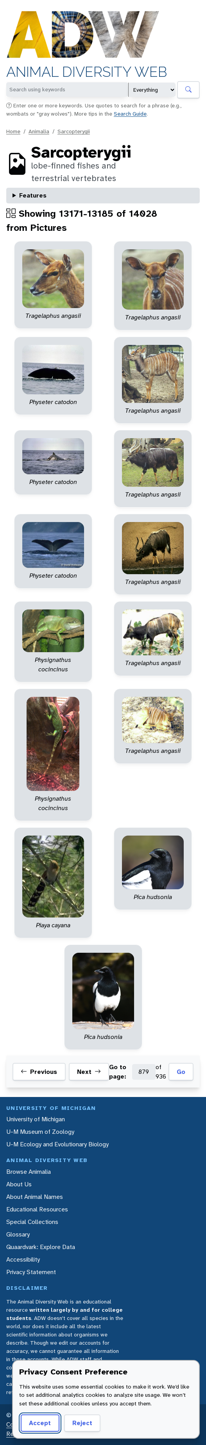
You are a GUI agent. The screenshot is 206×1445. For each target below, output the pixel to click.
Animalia (39, 131)
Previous (39, 1072)
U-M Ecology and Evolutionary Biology (57, 1144)
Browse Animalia (28, 1172)
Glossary (18, 1234)
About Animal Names (34, 1197)
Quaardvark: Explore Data (40, 1247)
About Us (19, 1184)
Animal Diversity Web (86, 72)
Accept (40, 1423)
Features (33, 195)
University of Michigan (35, 1119)
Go (181, 1072)
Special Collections (32, 1222)
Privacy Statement (31, 1272)
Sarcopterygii (73, 131)
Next (89, 1072)
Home (13, 131)
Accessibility (23, 1259)
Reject (82, 1423)
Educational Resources (37, 1209)
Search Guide (130, 113)
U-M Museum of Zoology (40, 1132)
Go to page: (117, 1072)
